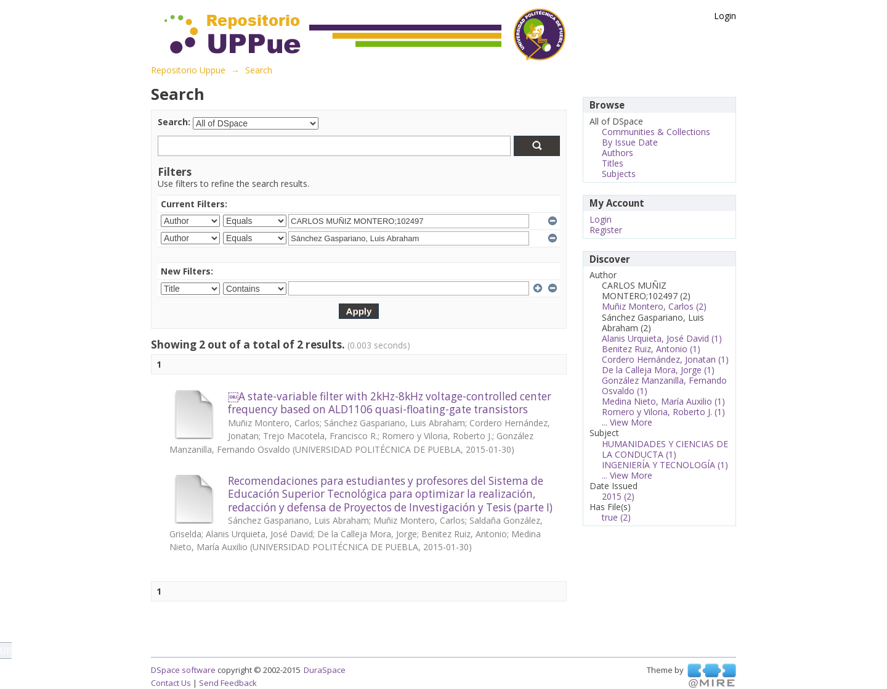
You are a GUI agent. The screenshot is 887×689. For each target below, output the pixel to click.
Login (725, 16)
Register (605, 230)
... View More (627, 422)
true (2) (616, 517)
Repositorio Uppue (188, 70)
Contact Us (171, 682)
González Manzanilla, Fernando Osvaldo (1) (664, 385)
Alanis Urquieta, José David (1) (662, 338)
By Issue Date (630, 142)
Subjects (619, 173)
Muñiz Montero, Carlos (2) (654, 306)
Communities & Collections (656, 132)
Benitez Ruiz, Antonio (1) (651, 349)
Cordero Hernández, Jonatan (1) (665, 359)
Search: (174, 122)
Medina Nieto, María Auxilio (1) (663, 401)
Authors (617, 153)
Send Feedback (228, 682)
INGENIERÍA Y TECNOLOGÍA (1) (665, 465)
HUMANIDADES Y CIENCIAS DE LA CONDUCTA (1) (665, 449)
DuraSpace (325, 669)
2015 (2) (618, 496)
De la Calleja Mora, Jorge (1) (658, 370)
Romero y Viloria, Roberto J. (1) (663, 412)
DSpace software (183, 669)
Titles (612, 163)
